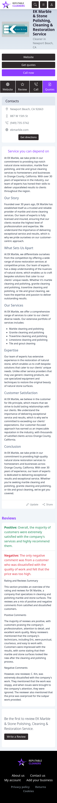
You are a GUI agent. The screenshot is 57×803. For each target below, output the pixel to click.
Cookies (28, 791)
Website (28, 57)
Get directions (28, 137)
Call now (28, 73)
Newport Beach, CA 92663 (26, 109)
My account (12, 780)
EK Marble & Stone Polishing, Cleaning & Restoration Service (44, 22)
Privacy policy (20, 787)
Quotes (49, 86)
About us (18, 775)
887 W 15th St (19, 116)
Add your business (39, 780)
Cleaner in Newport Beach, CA (43, 43)
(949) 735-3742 (19, 123)
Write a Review (16, 736)
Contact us (37, 775)
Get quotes (28, 65)
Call (36, 86)
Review (22, 86)
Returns (40, 787)
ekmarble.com (19, 130)
